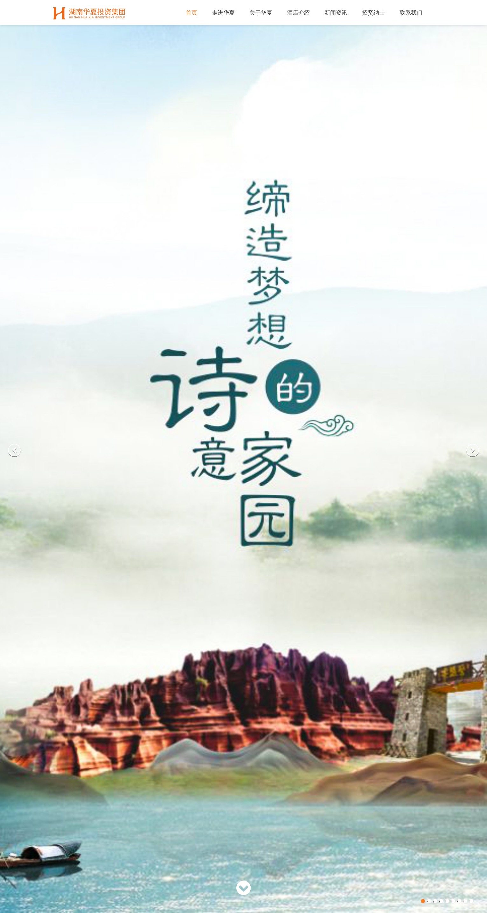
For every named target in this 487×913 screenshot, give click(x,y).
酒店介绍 (298, 13)
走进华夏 (223, 13)
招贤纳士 (373, 13)
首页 (191, 13)
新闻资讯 (335, 13)
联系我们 (411, 13)
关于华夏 (260, 13)
